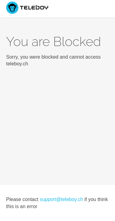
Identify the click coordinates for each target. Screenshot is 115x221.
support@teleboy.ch (61, 199)
